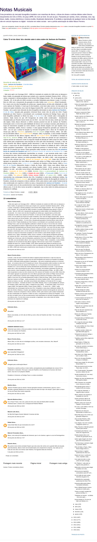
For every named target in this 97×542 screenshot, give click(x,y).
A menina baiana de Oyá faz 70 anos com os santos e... (83, 298)
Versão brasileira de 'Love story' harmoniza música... (84, 375)
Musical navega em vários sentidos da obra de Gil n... (83, 290)
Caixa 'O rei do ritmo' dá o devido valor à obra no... (84, 121)
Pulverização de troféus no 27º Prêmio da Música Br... (83, 217)
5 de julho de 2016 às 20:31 (15, 452)
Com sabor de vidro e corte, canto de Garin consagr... (82, 459)
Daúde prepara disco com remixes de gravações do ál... (84, 435)
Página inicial (36, 463)
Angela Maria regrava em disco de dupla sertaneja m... (83, 141)
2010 (75, 530)
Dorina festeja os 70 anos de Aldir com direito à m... (83, 500)
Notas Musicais (16, 9)
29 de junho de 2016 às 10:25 (16, 249)
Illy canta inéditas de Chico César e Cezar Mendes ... (84, 326)
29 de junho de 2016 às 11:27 (16, 321)
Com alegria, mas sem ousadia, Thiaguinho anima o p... (84, 423)
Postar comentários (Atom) (16, 467)
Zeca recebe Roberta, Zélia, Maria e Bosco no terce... (82, 419)
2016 (75, 93)
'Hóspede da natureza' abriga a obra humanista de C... (83, 334)
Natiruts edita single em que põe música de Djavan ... (84, 197)
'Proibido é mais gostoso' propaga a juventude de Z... (83, 149)
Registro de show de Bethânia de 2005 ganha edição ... (84, 379)
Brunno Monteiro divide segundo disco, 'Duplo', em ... (84, 185)
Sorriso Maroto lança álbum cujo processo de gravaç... (84, 133)
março (77, 509)
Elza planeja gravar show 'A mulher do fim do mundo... (83, 387)
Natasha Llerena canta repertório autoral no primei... (84, 294)
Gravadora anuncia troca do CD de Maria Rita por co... (84, 137)
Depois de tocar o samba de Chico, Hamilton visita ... (83, 455)
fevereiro (77, 511)
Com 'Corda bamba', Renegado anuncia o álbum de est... (84, 371)
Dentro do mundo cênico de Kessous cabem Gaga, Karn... (84, 173)
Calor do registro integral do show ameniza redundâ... (82, 201)
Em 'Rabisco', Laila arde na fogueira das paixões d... (82, 463)
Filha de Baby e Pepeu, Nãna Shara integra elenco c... (83, 447)
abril (76, 506)
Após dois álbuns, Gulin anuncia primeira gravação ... (84, 213)
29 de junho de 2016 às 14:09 (16, 379)
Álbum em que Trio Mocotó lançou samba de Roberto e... (84, 250)
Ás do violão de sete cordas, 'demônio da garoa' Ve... (83, 476)
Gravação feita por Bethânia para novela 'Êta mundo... (84, 318)
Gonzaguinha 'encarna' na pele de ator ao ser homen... (83, 225)
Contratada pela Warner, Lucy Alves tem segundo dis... (83, 431)
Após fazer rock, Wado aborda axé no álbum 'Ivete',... (83, 355)
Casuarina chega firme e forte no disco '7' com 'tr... (84, 282)
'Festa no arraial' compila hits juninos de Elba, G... (83, 492)
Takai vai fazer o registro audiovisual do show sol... (83, 451)
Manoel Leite (11, 411)
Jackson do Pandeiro (17, 194)
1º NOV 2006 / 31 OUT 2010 (79, 86)
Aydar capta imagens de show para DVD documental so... (83, 439)
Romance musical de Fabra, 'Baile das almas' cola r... (83, 113)
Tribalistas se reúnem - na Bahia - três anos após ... (84, 496)
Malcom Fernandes (13, 433)
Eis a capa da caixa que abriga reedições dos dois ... (83, 322)
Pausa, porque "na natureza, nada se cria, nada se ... (83, 100)
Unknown (10, 307)
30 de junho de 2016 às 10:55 (16, 427)
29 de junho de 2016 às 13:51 (16, 354)
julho (76, 95)
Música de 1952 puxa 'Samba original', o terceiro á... (83, 314)
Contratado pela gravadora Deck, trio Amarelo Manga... (84, 274)
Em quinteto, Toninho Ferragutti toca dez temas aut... (83, 234)
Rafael (10, 422)
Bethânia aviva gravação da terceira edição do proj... (82, 246)
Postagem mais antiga (58, 463)
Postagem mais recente (12, 463)
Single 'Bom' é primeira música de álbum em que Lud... (83, 286)
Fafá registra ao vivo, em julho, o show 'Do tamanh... (84, 193)
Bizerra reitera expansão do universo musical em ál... (82, 108)
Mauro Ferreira (12, 201)
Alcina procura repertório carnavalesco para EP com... (83, 472)
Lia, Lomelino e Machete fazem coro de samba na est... (83, 177)
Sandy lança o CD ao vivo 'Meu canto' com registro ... (83, 238)
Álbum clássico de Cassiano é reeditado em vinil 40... (83, 395)
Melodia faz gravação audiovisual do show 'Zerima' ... (84, 125)
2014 (75, 520)
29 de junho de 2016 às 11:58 (16, 333)
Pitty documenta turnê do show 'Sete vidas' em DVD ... (83, 367)
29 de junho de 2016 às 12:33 (16, 344)
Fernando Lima (12, 349)
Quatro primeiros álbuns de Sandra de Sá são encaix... (83, 399)
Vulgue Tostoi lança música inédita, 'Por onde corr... (82, 129)
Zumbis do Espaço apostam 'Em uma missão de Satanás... (84, 242)
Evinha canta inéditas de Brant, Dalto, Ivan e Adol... (83, 266)
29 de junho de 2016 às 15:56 (16, 393)
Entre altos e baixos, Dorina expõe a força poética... (82, 302)
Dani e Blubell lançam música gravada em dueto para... (83, 488)
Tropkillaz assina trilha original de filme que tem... (84, 338)
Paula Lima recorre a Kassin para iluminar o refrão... (84, 209)
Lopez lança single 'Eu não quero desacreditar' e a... (84, 363)
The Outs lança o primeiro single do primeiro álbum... (84, 443)
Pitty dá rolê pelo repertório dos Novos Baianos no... (83, 310)
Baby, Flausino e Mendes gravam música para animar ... (84, 427)
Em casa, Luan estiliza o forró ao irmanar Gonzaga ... (84, 407)
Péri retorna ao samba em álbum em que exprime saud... (84, 278)
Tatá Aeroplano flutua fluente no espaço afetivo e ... (84, 258)
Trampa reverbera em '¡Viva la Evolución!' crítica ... (83, 165)
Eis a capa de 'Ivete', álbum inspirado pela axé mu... (82, 205)
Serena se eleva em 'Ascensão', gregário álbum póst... (84, 145)
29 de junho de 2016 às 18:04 (16, 406)
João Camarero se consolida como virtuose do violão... (83, 383)
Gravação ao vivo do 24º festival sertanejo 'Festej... (84, 262)
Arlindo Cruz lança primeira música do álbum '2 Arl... (82, 270)
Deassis (10, 443)
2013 (75, 522)
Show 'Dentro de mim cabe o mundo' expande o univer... (83, 169)
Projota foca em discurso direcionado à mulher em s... (83, 411)
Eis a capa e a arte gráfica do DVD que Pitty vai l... (83, 157)
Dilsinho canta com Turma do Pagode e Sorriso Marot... (83, 403)
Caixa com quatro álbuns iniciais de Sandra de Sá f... (84, 104)
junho (76, 98)
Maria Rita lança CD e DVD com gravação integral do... (84, 415)
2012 (75, 524)
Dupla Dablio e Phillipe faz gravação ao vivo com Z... (83, 342)
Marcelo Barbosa (13, 399)
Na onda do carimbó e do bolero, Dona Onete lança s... (84, 347)
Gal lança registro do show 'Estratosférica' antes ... (82, 350)
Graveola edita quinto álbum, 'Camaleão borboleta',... (83, 484)
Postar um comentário (12, 455)
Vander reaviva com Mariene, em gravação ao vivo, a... (84, 117)
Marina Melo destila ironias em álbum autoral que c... (83, 161)
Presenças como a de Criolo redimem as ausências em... (83, 221)
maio (76, 504)
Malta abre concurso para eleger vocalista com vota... (84, 468)
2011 (75, 527)
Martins (10, 385)
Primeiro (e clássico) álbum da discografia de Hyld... (83, 189)
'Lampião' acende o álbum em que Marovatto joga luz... (83, 330)
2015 (75, 517)
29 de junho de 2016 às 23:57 (16, 416)
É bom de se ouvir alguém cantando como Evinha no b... (84, 153)
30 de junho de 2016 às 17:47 (16, 438)
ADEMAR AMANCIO (14, 326)
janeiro (77, 514)
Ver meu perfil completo (78, 75)
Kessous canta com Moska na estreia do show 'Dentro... (83, 181)
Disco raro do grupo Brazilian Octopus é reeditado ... (83, 359)
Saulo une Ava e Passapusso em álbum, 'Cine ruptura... (84, 254)
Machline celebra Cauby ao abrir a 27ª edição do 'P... (84, 229)
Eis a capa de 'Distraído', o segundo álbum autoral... (82, 391)
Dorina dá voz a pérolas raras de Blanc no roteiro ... (84, 306)
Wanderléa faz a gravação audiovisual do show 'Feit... (83, 480)
